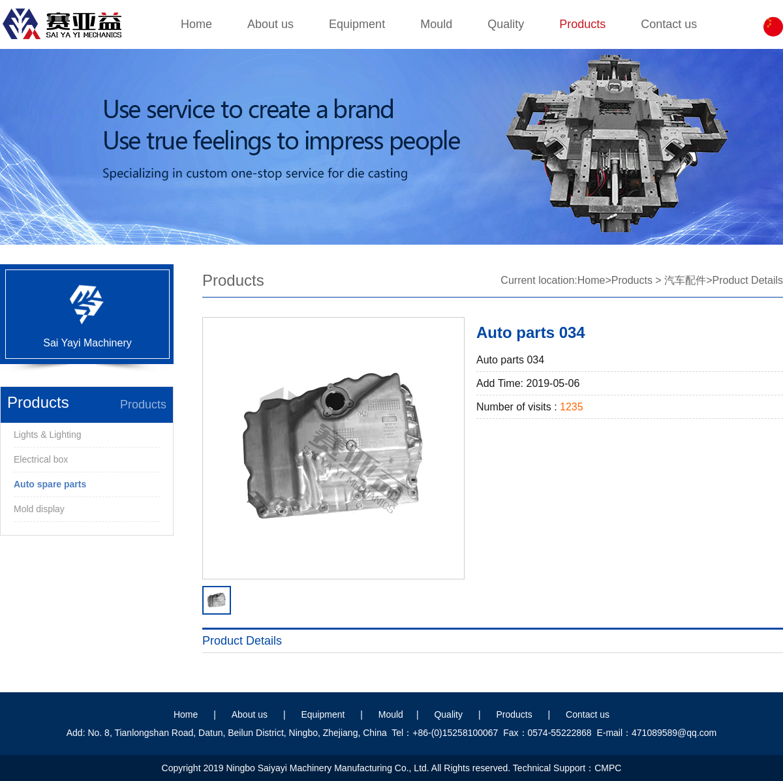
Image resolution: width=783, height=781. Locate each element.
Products (582, 24)
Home (196, 24)
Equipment (357, 24)
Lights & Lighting (48, 434)
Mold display (39, 509)
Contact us (669, 24)
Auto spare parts (50, 484)
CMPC (607, 768)
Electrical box (41, 459)
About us (270, 24)
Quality (505, 24)
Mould (436, 24)
